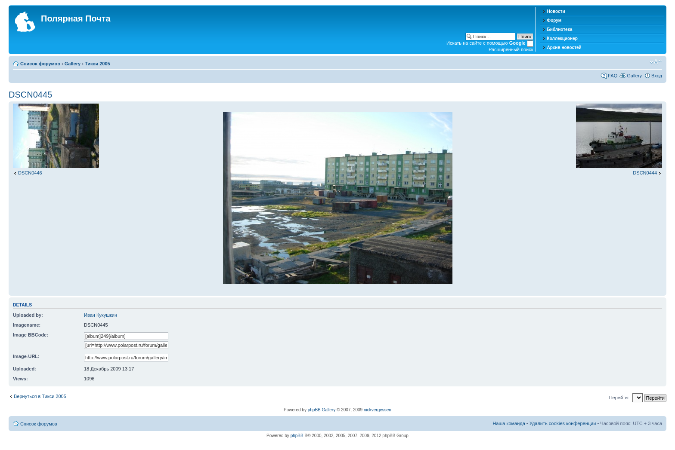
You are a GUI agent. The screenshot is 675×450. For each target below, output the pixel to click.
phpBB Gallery (321, 409)
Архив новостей (564, 47)
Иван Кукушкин (100, 315)
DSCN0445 (30, 94)
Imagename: (26, 325)
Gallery (73, 63)
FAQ (612, 75)
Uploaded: (24, 368)
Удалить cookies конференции (562, 423)
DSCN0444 (645, 172)
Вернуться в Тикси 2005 (40, 396)
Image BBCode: (30, 334)
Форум (554, 20)
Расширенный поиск (511, 49)
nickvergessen (377, 409)
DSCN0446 (30, 172)
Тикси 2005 (97, 63)
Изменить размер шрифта (656, 62)
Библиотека (560, 29)
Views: (20, 378)
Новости (556, 11)
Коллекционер (562, 38)
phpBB (297, 435)
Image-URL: (26, 356)
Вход (656, 75)
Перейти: (619, 397)
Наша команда (508, 423)
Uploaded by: (28, 315)
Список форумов (40, 63)
